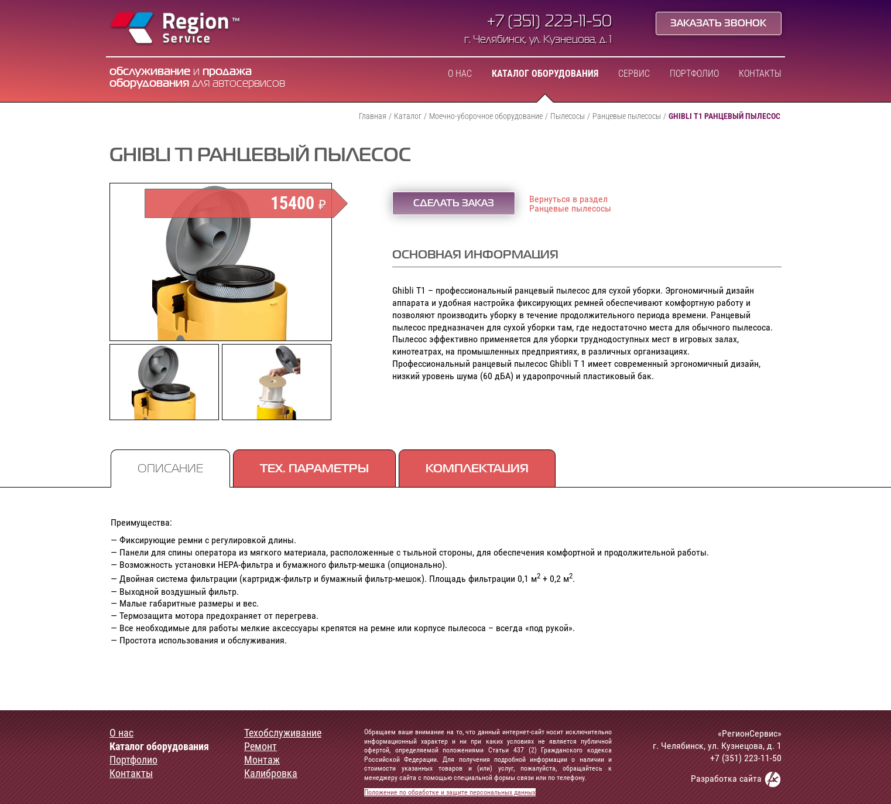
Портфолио (694, 74)
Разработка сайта (736, 779)
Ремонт (260, 746)
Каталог (407, 116)
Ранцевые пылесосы (626, 116)
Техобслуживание (282, 733)
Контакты (760, 74)
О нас (460, 74)
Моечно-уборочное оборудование (486, 116)
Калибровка (270, 773)
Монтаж (262, 760)
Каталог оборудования (545, 74)
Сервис (634, 74)
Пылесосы (567, 116)
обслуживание (149, 72)
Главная (372, 116)
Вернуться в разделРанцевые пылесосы (570, 204)
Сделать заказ (453, 204)
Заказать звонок (718, 24)
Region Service (175, 29)
